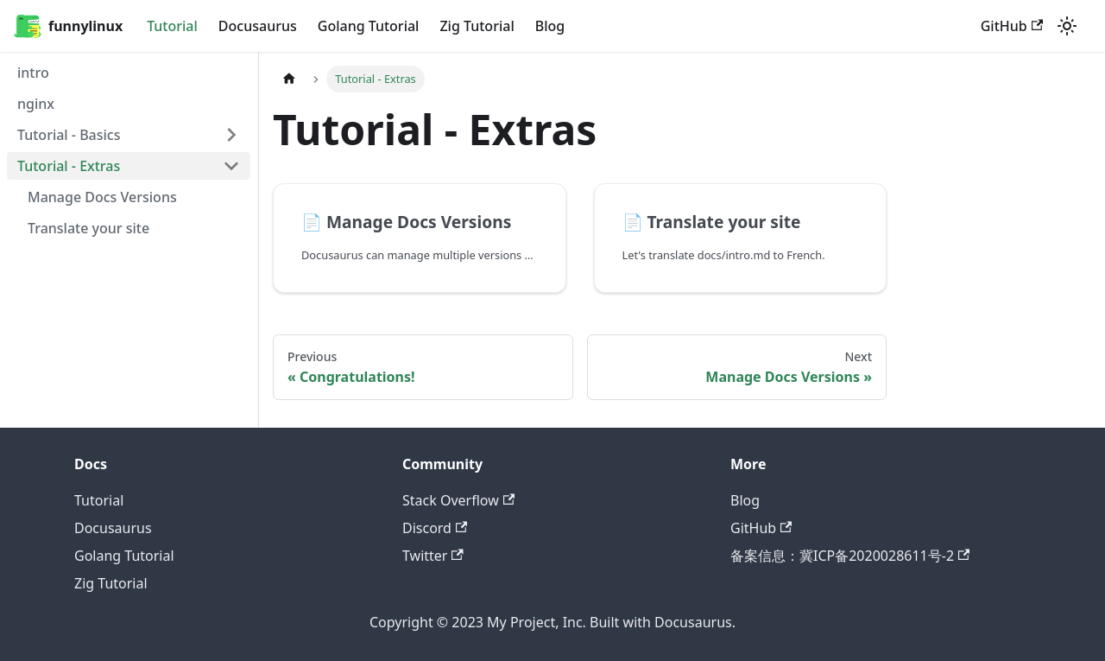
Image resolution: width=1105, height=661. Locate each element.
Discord (434, 527)
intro (33, 72)
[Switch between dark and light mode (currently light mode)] (1067, 26)
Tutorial (172, 25)
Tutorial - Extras (68, 165)
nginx (35, 103)
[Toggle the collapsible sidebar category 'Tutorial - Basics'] (231, 135)
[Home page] (289, 79)
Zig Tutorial (476, 25)
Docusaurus (257, 25)
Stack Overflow (458, 500)
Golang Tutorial (369, 25)
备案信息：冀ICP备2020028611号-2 (849, 555)
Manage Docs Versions (102, 197)
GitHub (1012, 25)
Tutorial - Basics (69, 134)
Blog (550, 25)
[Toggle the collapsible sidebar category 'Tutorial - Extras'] (231, 166)
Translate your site (88, 228)
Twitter (433, 555)
